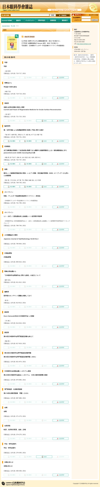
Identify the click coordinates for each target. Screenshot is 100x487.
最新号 (18, 20)
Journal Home (7, 20)
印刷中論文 (41, 20)
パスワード (77, 20)
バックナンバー (30, 20)
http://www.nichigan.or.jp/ (84, 44)
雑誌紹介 (65, 20)
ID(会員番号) (77, 17)
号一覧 (13, 25)
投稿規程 (53, 20)
